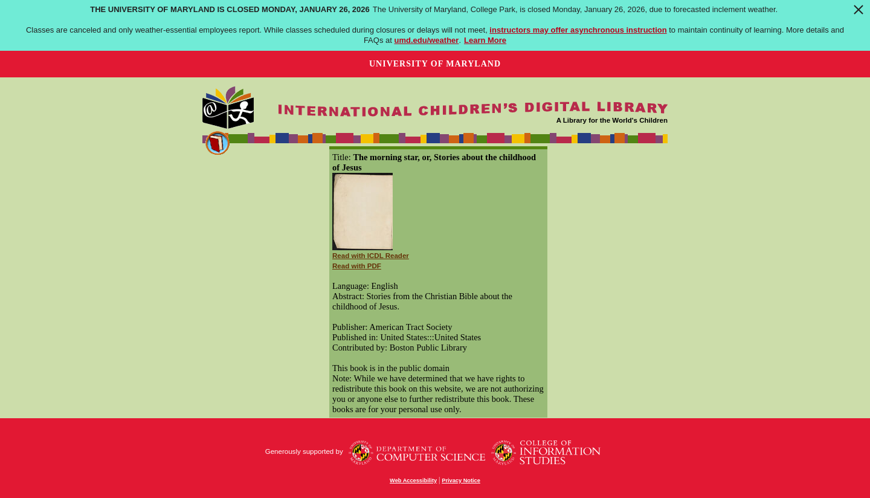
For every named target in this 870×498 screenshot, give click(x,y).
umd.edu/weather (426, 40)
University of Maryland (435, 63)
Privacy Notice (461, 480)
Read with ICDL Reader (370, 255)
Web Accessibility (413, 480)
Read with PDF (356, 266)
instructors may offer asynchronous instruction (577, 29)
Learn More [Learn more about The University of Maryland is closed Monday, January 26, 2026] (485, 40)
